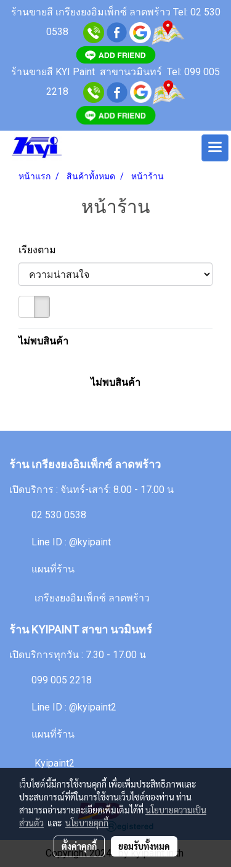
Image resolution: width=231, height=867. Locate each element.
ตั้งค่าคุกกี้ (79, 846)
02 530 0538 (58, 515)
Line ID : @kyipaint (71, 542)
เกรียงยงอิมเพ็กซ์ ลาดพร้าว (92, 598)
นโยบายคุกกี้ (86, 822)
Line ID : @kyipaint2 (73, 707)
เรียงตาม (40, 250)
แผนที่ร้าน (53, 569)
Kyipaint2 (54, 763)
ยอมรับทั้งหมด (144, 846)
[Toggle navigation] (215, 147)
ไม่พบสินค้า (43, 341)
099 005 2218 (61, 680)
